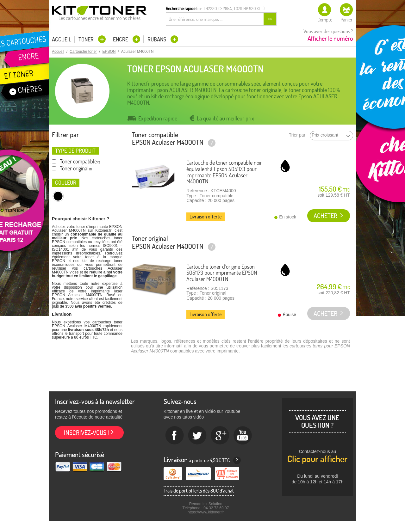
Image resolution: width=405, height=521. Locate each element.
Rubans (157, 39)
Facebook (174, 435)
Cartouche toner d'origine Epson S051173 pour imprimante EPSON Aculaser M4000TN (221, 273)
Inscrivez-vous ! (86, 433)
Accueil (61, 39)
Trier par (297, 135)
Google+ (220, 435)
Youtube (243, 435)
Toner (86, 39)
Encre (121, 39)
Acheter (325, 216)
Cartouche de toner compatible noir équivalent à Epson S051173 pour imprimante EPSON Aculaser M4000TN (224, 172)
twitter (197, 435)
